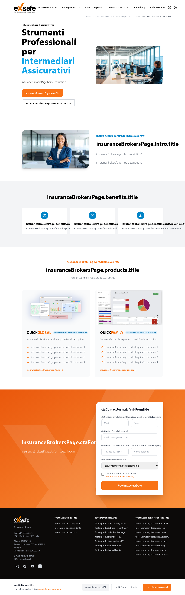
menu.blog (139, 7)
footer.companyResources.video (151, 550)
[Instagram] (17, 566)
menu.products (71, 7)
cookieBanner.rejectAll (95, 587)
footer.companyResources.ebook (151, 541)
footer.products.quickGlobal (108, 545)
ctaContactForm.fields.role (113, 459)
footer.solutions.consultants (68, 528)
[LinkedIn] (40, 566)
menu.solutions (47, 7)
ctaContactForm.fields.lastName (144, 417)
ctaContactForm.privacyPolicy (120, 476)
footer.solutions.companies (67, 523)
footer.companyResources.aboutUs (152, 523)
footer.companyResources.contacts (152, 554)
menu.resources (119, 7)
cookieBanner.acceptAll (157, 587)
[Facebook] (25, 566)
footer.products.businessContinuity (111, 528)
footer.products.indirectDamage (110, 532)
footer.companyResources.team (151, 528)
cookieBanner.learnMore (49, 589)
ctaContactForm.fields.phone (115, 445)
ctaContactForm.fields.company (144, 445)
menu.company (95, 7)
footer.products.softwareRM (108, 536)
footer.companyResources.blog (150, 545)
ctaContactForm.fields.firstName (115, 417)
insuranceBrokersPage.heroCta (42, 93)
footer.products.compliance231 (109, 541)
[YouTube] (32, 566)
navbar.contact (157, 7)
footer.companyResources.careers (151, 532)
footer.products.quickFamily (108, 550)
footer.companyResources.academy (152, 536)
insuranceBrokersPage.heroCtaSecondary (48, 103)
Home (88, 16)
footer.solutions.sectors (66, 532)
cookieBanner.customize (126, 587)
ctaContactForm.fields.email (114, 431)
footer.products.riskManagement (110, 523)
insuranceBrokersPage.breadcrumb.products (113, 16)
